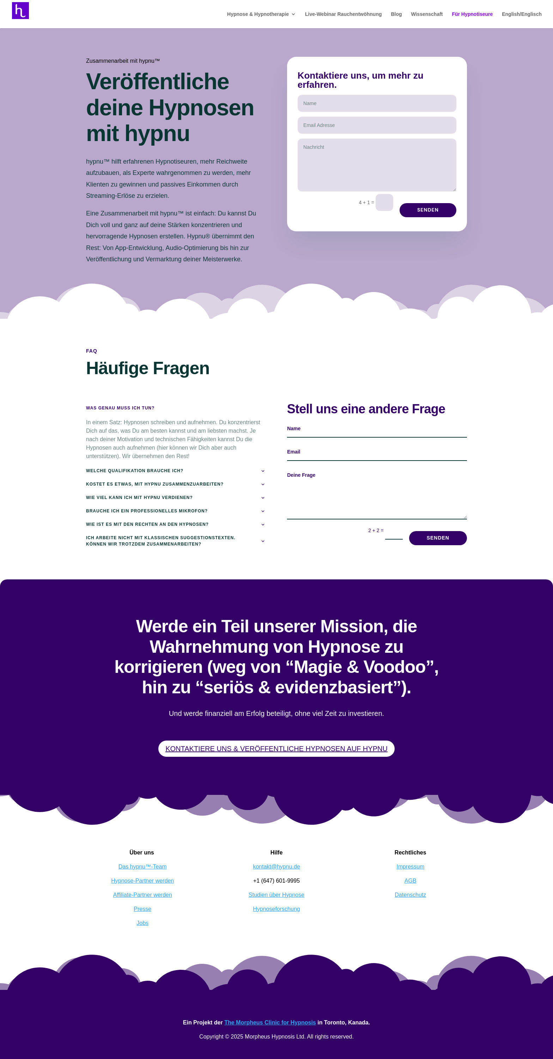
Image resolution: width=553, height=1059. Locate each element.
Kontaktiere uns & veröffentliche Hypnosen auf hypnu (276, 749)
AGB (411, 881)
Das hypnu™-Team (143, 867)
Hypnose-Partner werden (142, 881)
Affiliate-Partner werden (142, 895)
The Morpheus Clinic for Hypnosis (270, 1022)
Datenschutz (410, 895)
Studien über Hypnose (276, 895)
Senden (428, 210)
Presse (142, 909)
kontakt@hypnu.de (276, 867)
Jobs (142, 923)
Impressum (410, 867)
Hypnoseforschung (276, 909)
